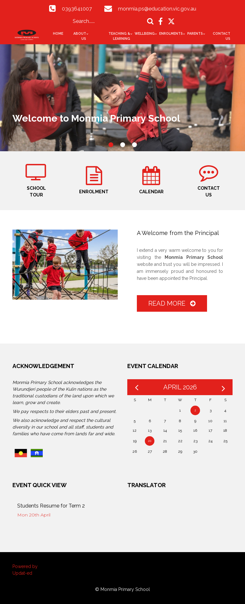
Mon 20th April (33, 515)
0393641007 (77, 9)
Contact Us (221, 36)
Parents (195, 33)
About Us (79, 36)
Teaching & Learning (119, 36)
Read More (172, 303)
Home (58, 33)
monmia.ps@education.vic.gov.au (157, 9)
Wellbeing (145, 33)
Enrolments (171, 33)
